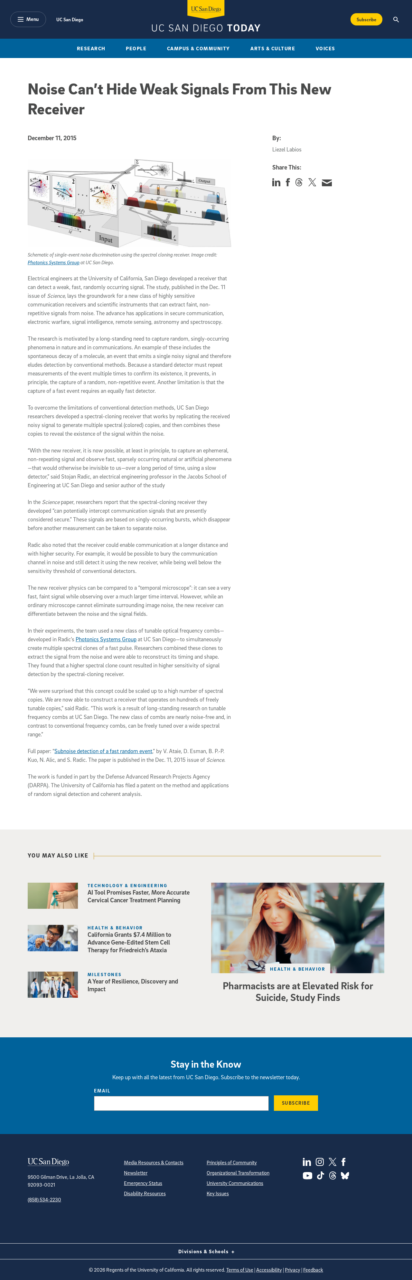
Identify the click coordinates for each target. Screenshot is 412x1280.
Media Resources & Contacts (153, 1162)
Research (91, 48)
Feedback (313, 1269)
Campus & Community (198, 48)
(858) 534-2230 (44, 1199)
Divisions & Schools (206, 1251)
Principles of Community (232, 1162)
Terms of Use (239, 1269)
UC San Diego (69, 19)
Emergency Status (143, 1183)
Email (102, 1090)
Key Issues (218, 1193)
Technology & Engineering (128, 885)
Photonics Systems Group (54, 262)
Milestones (105, 974)
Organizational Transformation (238, 1172)
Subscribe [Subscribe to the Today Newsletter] (366, 19)
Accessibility (269, 1269)
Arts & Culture (272, 48)
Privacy (292, 1269)
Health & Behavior (115, 927)
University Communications (235, 1183)
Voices (325, 48)
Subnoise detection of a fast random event (103, 751)
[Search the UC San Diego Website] (396, 19)
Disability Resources (145, 1193)
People (136, 48)
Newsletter (135, 1172)
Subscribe (296, 1103)
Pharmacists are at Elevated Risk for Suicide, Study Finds (298, 991)
